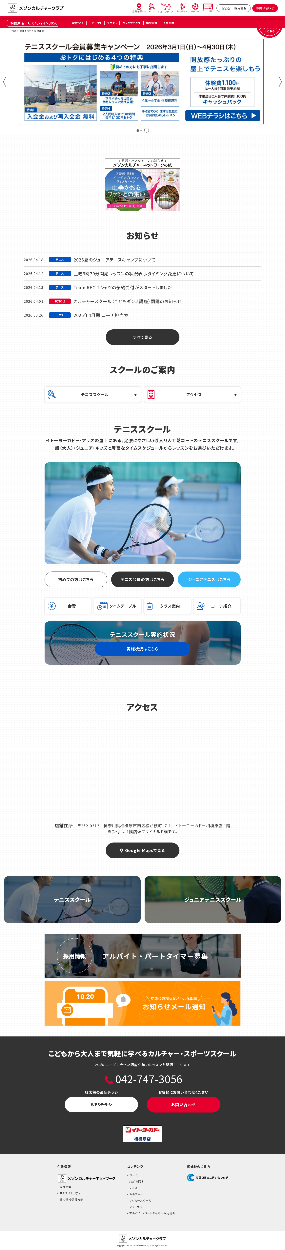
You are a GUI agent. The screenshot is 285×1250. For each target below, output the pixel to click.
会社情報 (65, 1187)
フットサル (135, 1207)
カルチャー (136, 1194)
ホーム (133, 1175)
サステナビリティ (70, 1193)
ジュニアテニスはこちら (209, 579)
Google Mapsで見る (142, 850)
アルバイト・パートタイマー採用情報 (152, 1213)
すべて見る (142, 337)
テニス (133, 1188)
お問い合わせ (265, 8)
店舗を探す (25, 30)
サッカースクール (140, 1200)
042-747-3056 (44, 23)
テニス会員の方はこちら (142, 579)
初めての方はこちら (75, 579)
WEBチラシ (101, 1104)
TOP (14, 30)
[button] (4, 82)
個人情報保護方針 (72, 1199)
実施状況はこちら (142, 649)
